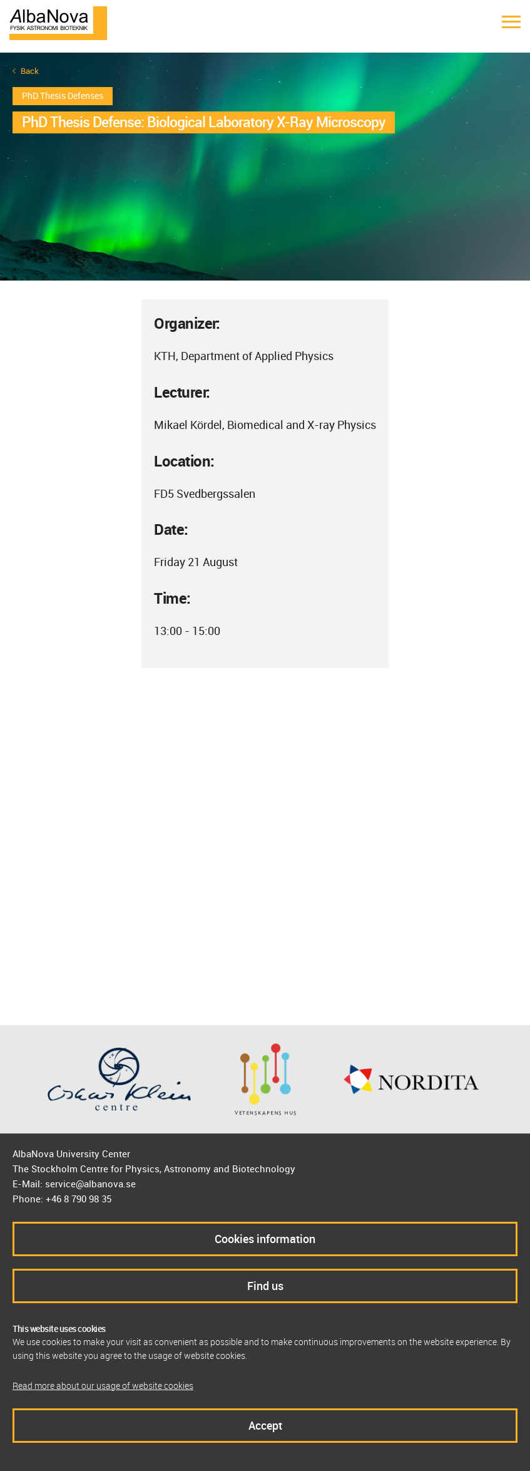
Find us (265, 1285)
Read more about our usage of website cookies (103, 1385)
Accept (265, 1425)
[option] (265, 167)
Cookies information (265, 1238)
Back (30, 71)
